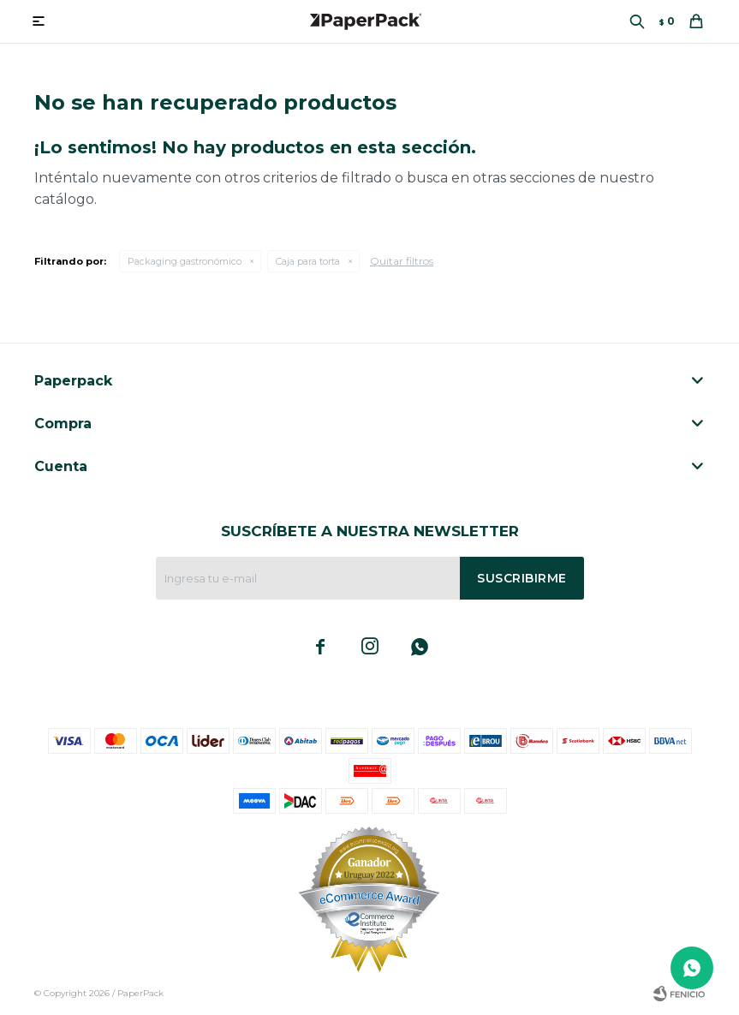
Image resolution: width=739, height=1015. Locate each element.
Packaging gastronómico (184, 261)
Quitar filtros (401, 260)
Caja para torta (308, 261)
